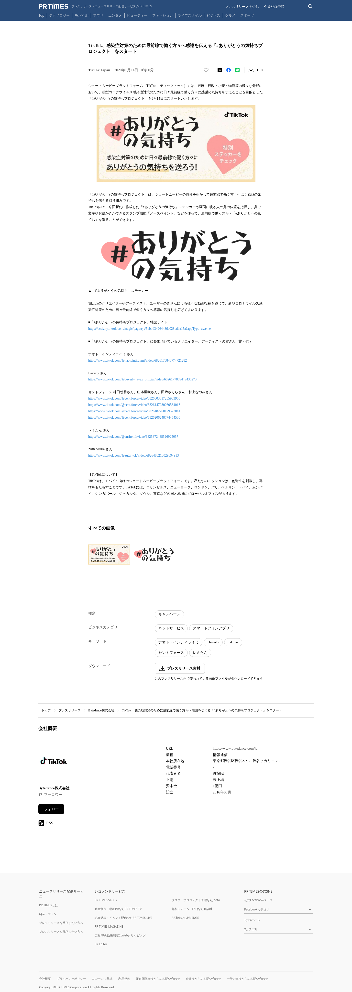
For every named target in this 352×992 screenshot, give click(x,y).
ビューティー (137, 15)
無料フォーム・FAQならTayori (192, 909)
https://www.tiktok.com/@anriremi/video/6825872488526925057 (133, 436)
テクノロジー (59, 15)
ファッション (162, 15)
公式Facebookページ (258, 900)
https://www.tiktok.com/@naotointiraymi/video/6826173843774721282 (137, 360)
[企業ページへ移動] (53, 762)
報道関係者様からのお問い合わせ (158, 979)
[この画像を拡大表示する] (109, 554)
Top (41, 15)
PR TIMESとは (48, 905)
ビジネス (213, 15)
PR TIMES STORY (106, 900)
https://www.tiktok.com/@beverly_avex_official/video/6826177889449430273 (142, 379)
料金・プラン (48, 914)
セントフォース (171, 653)
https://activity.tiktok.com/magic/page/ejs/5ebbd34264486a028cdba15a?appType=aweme (149, 329)
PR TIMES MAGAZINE (109, 926)
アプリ (98, 15)
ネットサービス (171, 628)
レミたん (200, 653)
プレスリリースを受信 (242, 6)
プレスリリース (69, 710)
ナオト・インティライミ (178, 642)
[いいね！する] (206, 70)
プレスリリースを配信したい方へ (61, 932)
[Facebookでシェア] (228, 70)
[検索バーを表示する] (310, 6)
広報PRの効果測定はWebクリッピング (120, 935)
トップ (46, 710)
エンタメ (115, 15)
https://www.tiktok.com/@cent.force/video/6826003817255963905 (134, 398)
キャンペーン (169, 614)
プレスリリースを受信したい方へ (61, 923)
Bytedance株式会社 (101, 710)
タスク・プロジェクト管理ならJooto (196, 900)
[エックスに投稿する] (220, 70)
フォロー (51, 809)
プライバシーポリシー (71, 979)
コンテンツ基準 (102, 979)
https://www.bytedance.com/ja (235, 748)
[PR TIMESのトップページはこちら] (95, 6)
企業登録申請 (274, 6)
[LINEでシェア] (237, 70)
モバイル (81, 15)
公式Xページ (252, 920)
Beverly (213, 642)
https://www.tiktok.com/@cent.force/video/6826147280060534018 (134, 405)
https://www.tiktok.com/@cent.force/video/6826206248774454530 (134, 417)
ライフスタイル (190, 15)
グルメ (230, 15)
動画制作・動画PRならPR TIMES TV (118, 909)
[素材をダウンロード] (251, 70)
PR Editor (101, 944)
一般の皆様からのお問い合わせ (247, 979)
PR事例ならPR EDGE (185, 918)
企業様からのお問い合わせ (203, 979)
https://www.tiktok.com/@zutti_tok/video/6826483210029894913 (133, 455)
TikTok (233, 642)
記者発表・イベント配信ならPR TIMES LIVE (123, 918)
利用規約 (124, 979)
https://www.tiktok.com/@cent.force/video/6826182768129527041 (134, 411)
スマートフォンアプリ (211, 628)
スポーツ (247, 15)
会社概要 (45, 979)
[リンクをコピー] (260, 70)
